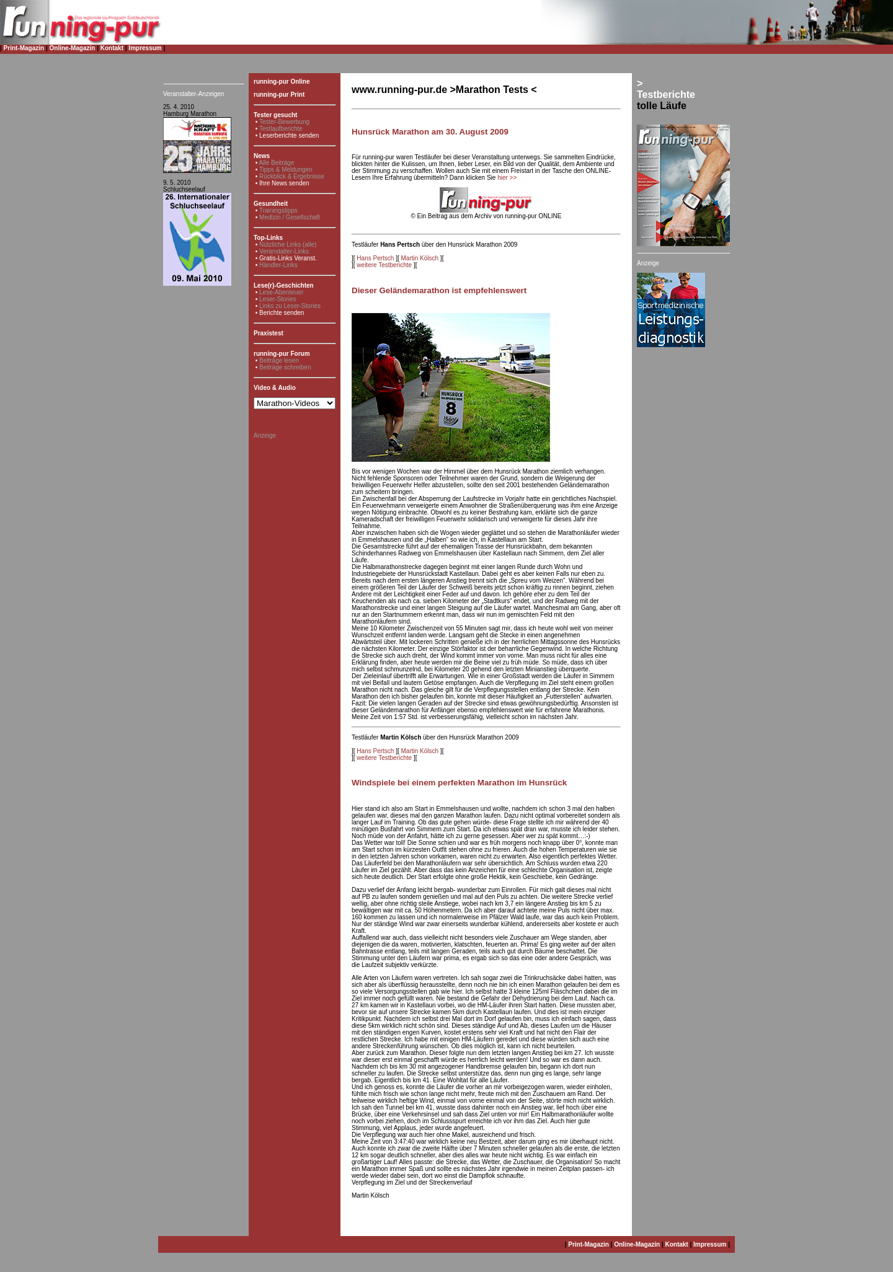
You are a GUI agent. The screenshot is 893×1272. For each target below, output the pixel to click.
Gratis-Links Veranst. (288, 258)
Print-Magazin (24, 48)
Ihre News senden (284, 183)
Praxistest (268, 333)
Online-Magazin (73, 48)
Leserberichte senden (289, 135)
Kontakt (111, 48)
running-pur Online (282, 81)
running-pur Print (279, 94)
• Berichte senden (279, 312)
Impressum (144, 48)
